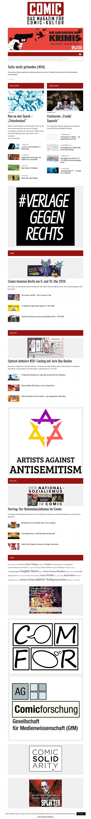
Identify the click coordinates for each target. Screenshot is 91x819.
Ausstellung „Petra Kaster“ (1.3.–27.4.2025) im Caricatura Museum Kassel (71, 160)
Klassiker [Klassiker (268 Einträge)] (61, 571)
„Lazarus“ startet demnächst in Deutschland (30, 148)
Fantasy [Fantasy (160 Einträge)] (61, 567)
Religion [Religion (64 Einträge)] (62, 575)
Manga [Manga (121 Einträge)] (10, 575)
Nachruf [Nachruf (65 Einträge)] (24, 575)
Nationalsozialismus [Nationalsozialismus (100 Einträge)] (33, 575)
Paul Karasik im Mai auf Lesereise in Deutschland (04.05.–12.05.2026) (42, 316)
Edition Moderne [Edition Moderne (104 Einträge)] (46, 567)
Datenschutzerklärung (45, 817)
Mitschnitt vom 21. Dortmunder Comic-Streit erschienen (38, 523)
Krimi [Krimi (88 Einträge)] (67, 571)
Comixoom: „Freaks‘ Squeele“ (59, 118)
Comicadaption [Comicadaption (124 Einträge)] (57, 564)
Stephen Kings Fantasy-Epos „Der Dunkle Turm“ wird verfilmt (31, 158)
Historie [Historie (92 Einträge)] (40, 571)
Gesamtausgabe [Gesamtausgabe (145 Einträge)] (14, 571)
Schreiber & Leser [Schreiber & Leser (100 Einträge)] (13, 580)
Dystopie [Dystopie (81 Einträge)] (38, 567)
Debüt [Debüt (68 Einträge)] (34, 567)
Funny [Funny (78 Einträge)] (73, 567)
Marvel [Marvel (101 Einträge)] (15, 575)
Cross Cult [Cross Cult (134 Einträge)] (23, 567)
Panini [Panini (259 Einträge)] (43, 575)
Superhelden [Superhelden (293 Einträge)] (60, 579)
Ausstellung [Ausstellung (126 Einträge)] (20, 564)
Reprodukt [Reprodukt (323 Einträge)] (69, 575)
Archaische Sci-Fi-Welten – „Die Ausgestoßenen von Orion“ (70, 138)
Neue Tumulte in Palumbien (29, 168)
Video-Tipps (13, 481)
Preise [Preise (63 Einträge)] (55, 575)
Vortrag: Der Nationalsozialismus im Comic (35, 508)
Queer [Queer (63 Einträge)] (58, 575)
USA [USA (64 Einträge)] (74, 580)
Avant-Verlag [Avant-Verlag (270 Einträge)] (31, 564)
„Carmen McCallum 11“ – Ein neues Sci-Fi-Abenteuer (71, 172)
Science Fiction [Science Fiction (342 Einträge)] (27, 579)
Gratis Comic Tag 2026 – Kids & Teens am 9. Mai (36, 295)
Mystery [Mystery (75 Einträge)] (20, 575)
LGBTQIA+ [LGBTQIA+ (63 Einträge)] (72, 571)
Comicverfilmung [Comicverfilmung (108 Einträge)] (13, 567)
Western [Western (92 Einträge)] (77, 580)
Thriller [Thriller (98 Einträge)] (69, 580)
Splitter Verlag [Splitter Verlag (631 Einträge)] (45, 579)
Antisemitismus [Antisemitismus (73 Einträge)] (12, 564)
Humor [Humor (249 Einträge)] (53, 571)
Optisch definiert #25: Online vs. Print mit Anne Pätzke (37, 385)
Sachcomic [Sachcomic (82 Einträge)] (78, 575)
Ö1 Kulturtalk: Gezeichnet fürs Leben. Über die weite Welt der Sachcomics (43, 375)
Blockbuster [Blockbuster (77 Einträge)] (41, 564)
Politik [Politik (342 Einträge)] (50, 575)
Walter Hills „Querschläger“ (29, 178)
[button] (45, 39)
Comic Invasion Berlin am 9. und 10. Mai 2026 (37, 281)
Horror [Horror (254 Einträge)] (47, 571)
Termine (12, 253)
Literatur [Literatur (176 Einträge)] (79, 571)
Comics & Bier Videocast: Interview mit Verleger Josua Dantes (40, 544)
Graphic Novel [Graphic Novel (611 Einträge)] (29, 571)
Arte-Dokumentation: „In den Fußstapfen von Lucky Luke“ (38, 533)
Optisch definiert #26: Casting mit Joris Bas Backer (40, 360)
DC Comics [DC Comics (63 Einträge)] (29, 567)
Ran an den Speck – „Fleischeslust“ (20, 118)
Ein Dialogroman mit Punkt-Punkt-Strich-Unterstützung (71, 148)
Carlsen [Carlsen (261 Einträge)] (47, 564)
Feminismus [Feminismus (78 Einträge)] (68, 567)
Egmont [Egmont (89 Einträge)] (55, 567)
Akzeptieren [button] (81, 814)
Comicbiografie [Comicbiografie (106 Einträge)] (68, 564)
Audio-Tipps (13, 333)
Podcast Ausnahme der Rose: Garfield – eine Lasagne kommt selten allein (43, 396)
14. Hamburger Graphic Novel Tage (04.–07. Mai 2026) (37, 306)
